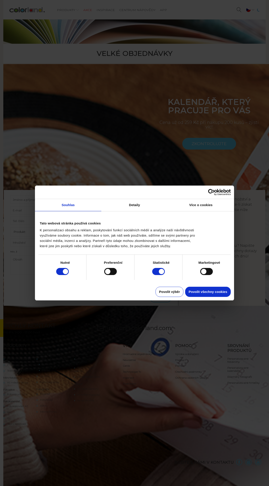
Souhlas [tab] (68, 205)
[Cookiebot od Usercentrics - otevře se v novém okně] (211, 192)
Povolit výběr (169, 292)
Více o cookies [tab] (201, 205)
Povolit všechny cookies (208, 292)
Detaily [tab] (134, 205)
